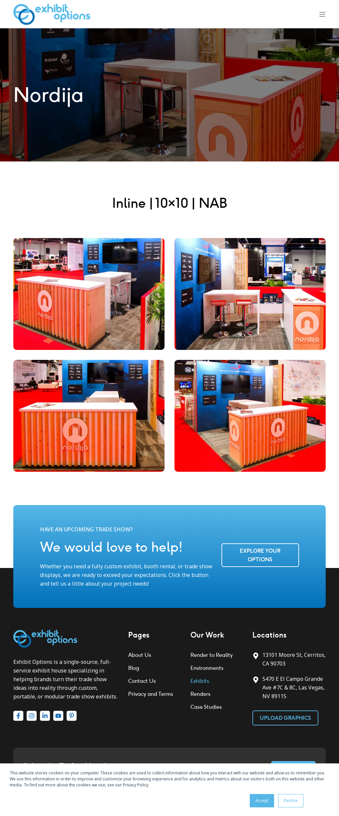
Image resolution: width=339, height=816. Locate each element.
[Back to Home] (51, 13)
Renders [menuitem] (200, 694)
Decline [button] (291, 800)
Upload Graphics (285, 718)
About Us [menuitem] (139, 655)
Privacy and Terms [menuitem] (150, 694)
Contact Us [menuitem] (142, 681)
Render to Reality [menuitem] (211, 655)
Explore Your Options (260, 555)
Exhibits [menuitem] (199, 681)
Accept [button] (261, 800)
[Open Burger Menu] (322, 14)
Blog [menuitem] (133, 668)
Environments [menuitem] (206, 668)
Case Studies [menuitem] (206, 707)
